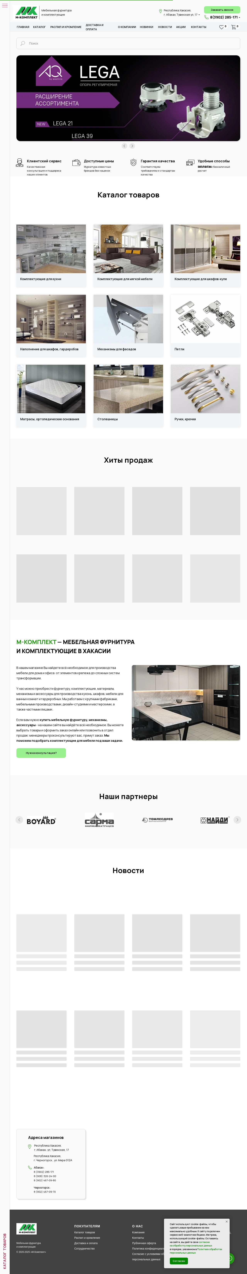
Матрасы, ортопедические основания (49, 419)
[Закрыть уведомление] (227, 1221)
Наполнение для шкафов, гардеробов (49, 349)
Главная (23, 27)
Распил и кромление (87, 1237)
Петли (179, 349)
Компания (138, 1232)
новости (165, 27)
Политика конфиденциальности (152, 1248)
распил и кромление (65, 27)
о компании (127, 27)
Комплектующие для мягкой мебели (124, 279)
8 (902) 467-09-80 (45, 1180)
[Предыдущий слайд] (19, 820)
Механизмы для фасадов (116, 349)
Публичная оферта (144, 1243)
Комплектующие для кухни (40, 279)
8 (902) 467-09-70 (45, 1191)
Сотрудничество (84, 1248)
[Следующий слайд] (237, 820)
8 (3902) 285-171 (44, 1172)
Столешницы (107, 419)
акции (181, 27)
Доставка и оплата (86, 1243)
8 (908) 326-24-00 (45, 1176)
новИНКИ (146, 27)
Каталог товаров (84, 1232)
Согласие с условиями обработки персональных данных (153, 1256)
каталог (39, 27)
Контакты (198, 27)
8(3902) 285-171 (224, 17)
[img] (26, 12)
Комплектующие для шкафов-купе (201, 279)
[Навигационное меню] (5, 6)
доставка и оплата (94, 27)
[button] (222, 9)
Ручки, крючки (185, 419)
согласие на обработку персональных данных (191, 1243)
